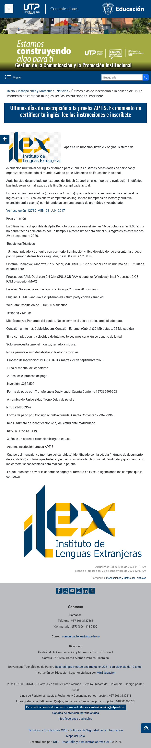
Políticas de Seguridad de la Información (96, 730)
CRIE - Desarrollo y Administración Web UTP (82, 742)
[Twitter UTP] (65, 591)
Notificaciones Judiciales (75, 718)
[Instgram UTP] (79, 591)
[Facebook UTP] (59, 591)
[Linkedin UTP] (85, 591)
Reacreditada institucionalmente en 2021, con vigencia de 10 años (98, 667)
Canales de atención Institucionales (75, 713)
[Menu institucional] (9, 8)
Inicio (11, 91)
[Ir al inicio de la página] (146, 728)
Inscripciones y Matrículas (36, 91)
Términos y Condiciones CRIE (47, 730)
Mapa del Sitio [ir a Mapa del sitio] (75, 736)
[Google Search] (122, 77)
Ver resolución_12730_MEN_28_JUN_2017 (35, 210)
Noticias (62, 91)
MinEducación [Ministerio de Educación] (106, 672)
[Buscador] (145, 77)
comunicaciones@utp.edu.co (80, 636)
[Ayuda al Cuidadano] (92, 591)
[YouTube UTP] (72, 591)
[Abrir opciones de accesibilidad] (5, 139)
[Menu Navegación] (13, 77)
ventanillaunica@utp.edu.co (107, 707)
